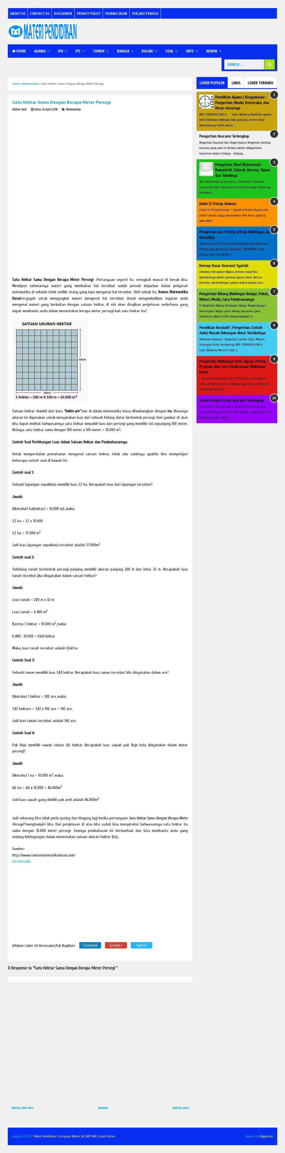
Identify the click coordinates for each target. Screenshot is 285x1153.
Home (19, 51)
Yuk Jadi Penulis (145, 13)
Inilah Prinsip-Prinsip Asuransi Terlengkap (231, 400)
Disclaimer (63, 13)
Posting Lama (181, 1108)
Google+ (116, 945)
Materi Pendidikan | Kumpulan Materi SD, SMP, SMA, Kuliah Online (74, 1136)
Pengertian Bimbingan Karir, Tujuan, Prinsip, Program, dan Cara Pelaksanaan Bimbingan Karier (232, 367)
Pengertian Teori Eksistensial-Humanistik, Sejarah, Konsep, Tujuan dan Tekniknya (242, 170)
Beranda (103, 1108)
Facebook (90, 945)
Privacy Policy (88, 13)
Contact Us (39, 13)
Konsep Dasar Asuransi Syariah (223, 265)
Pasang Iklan (116, 13)
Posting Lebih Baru (22, 1108)
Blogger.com (266, 1136)
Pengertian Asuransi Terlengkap (224, 136)
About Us (17, 13)
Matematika (73, 109)
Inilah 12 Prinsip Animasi (217, 203)
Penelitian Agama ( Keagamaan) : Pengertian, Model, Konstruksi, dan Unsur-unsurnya (242, 102)
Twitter (141, 945)
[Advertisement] (54, 149)
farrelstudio (21, 861)
